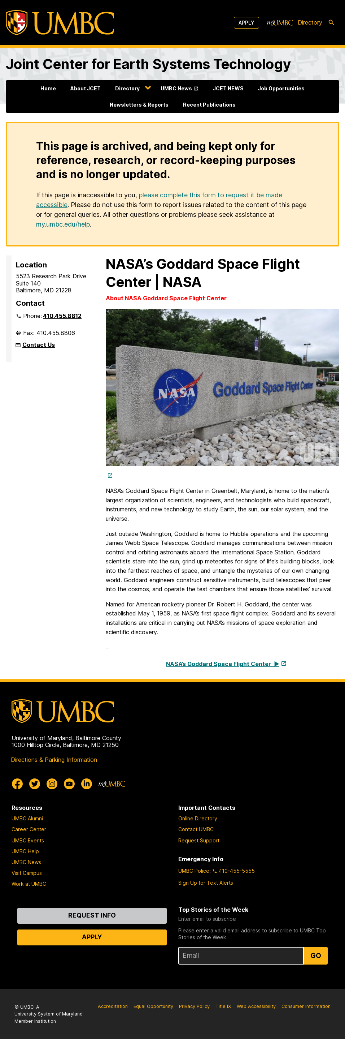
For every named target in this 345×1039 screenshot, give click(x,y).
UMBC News (176, 88)
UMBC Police (193, 871)
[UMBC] (60, 22)
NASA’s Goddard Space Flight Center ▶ (222, 663)
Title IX (223, 1006)
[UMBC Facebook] (17, 784)
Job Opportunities (281, 88)
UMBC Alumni (27, 818)
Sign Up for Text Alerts (205, 883)
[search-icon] (331, 23)
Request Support (198, 840)
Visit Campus (27, 873)
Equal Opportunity (153, 1006)
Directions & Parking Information (54, 759)
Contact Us (38, 344)
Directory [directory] (310, 22)
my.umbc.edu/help (63, 224)
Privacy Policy (194, 1006)
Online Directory (197, 818)
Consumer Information (306, 1006)
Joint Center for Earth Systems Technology (148, 64)
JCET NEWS (228, 88)
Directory (127, 88)
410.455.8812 (62, 315)
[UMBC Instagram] (52, 784)
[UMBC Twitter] (35, 784)
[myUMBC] (280, 23)
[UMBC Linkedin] (87, 784)
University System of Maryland (48, 1014)
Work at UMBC (29, 884)
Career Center (29, 829)
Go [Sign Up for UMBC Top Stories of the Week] (315, 955)
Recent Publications (209, 105)
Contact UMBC (196, 829)
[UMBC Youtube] (69, 784)
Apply (246, 23)
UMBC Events (28, 840)
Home (48, 88)
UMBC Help (25, 851)
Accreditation (113, 1006)
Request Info (92, 915)
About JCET (85, 88)
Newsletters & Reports (139, 105)
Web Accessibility (256, 1006)
